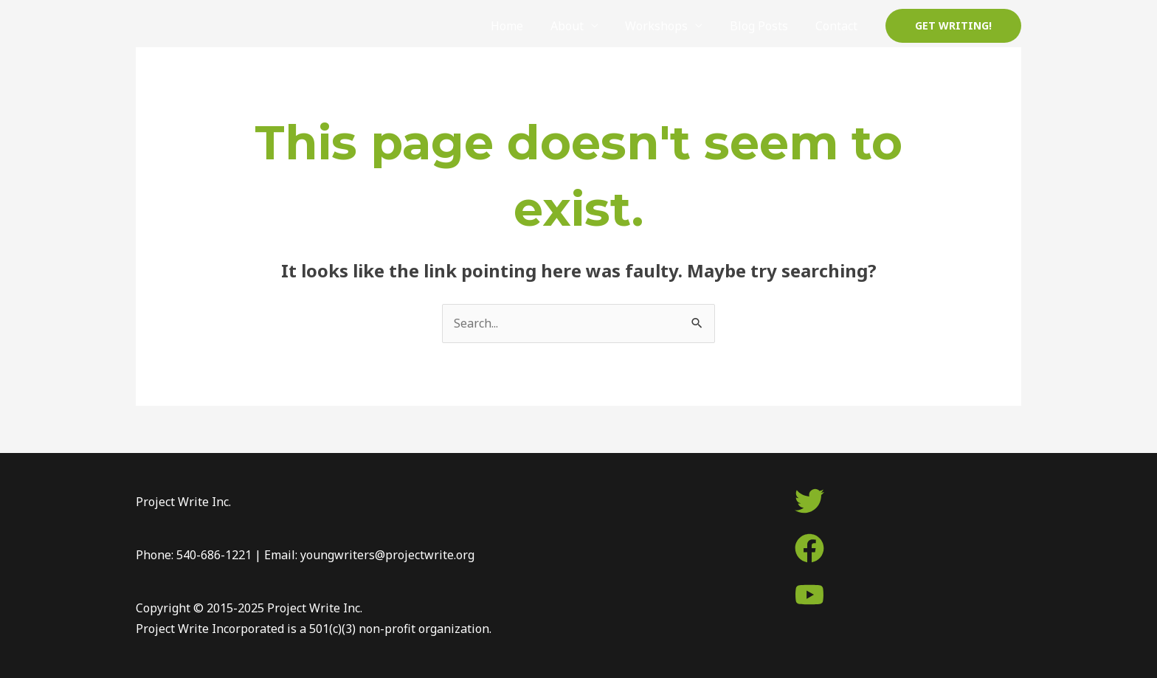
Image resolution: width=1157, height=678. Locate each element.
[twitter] (809, 500)
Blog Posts (764, 26)
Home (522, 26)
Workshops (665, 26)
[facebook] (809, 548)
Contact (838, 26)
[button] (953, 26)
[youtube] (809, 594)
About (578, 26)
